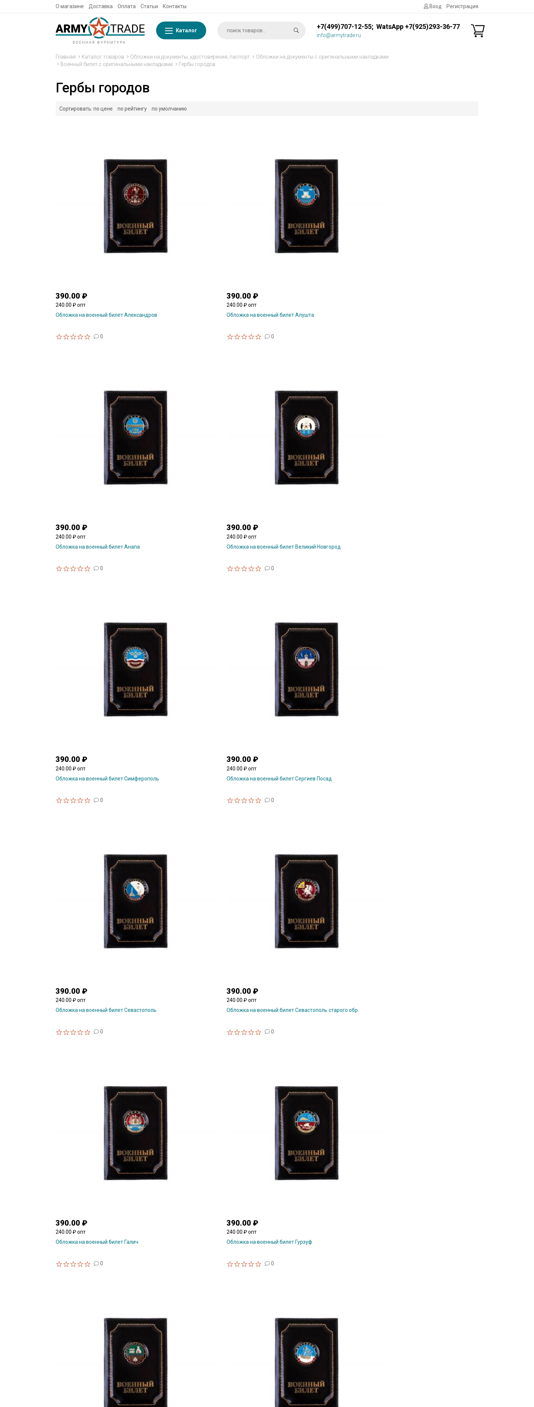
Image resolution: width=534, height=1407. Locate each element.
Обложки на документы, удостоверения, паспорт (190, 57)
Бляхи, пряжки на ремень (420, 1303)
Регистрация (462, 6)
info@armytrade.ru (339, 35)
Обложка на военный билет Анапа (315, 253)
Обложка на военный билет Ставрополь (306, 932)
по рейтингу (132, 109)
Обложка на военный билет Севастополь (306, 424)
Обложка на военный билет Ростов (424, 760)
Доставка (101, 6)
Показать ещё (267, 1151)
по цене (103, 109)
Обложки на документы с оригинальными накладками (322, 57)
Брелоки (399, 1284)
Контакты (175, 6)
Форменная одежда (413, 1358)
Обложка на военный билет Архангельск (306, 1101)
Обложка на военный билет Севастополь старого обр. (415, 424)
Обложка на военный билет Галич (97, 591)
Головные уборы (409, 1349)
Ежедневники (405, 1331)
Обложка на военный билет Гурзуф (207, 591)
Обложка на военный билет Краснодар (103, 760)
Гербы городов (197, 64)
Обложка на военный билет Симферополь (89, 424)
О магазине (70, 6)
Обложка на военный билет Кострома (427, 591)
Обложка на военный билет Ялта (96, 1099)
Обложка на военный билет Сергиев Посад (208, 424)
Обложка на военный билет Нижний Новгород (208, 763)
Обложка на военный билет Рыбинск (100, 930)
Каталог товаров (103, 57)
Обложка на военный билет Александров (89, 255)
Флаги (396, 1221)
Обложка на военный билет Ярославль (211, 1099)
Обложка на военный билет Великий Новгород (426, 255)
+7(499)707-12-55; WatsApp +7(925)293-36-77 (388, 26)
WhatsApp (176, 1266)
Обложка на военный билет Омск (313, 760)
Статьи (149, 6)
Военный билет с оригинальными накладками (116, 64)
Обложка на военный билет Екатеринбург (306, 593)
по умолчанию (169, 109)
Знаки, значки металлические (425, 1275)
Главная (66, 57)
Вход (433, 6)
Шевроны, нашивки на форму (424, 1321)
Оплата (127, 6)
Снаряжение (404, 1293)
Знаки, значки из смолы (417, 1266)
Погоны (398, 1312)
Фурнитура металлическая (422, 1230)
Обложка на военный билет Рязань (207, 930)
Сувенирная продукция (417, 1256)
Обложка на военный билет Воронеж (426, 1099)
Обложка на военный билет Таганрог (426, 930)
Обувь (396, 1340)
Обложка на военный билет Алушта (208, 253)
